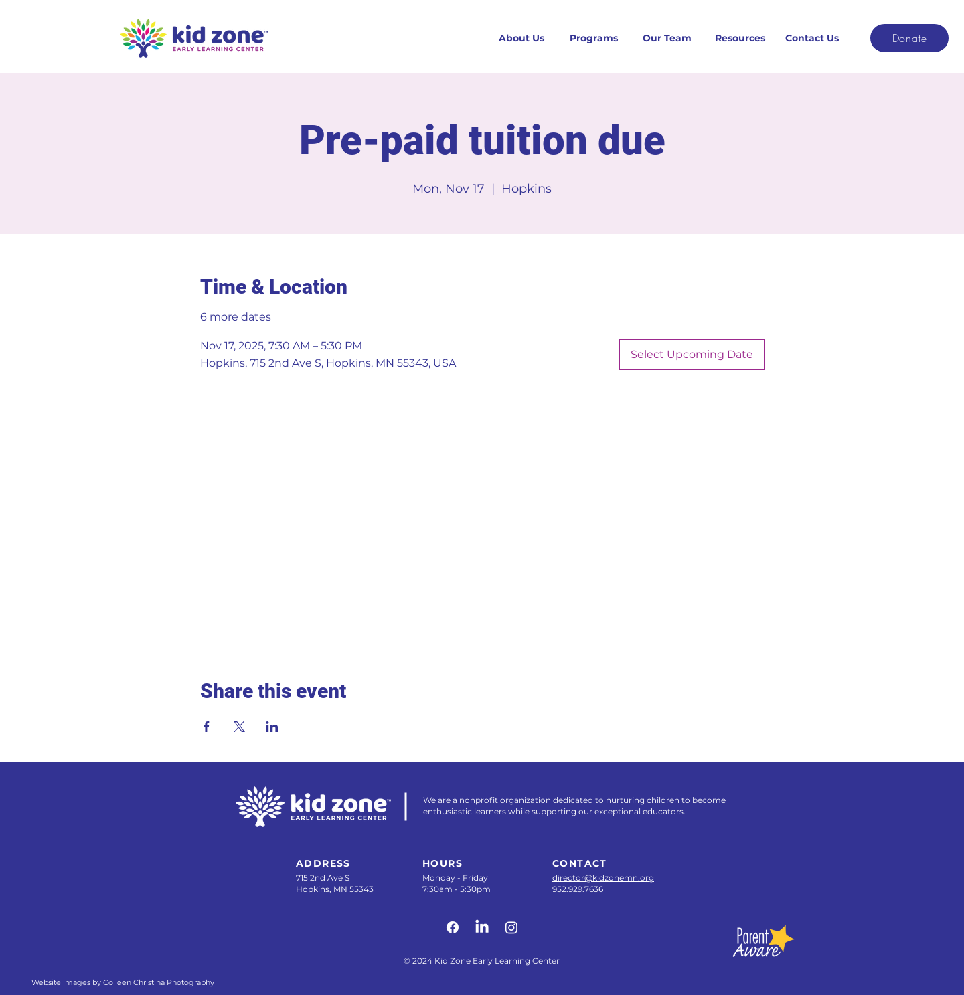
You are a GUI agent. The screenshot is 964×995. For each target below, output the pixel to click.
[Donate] (909, 38)
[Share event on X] (239, 726)
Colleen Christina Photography (158, 982)
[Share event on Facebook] (206, 726)
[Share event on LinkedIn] (272, 726)
